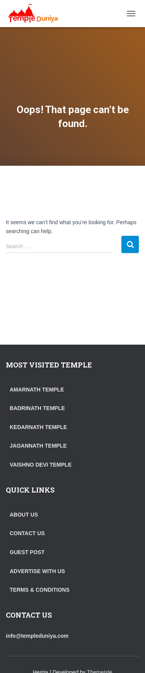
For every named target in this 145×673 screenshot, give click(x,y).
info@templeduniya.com (37, 636)
